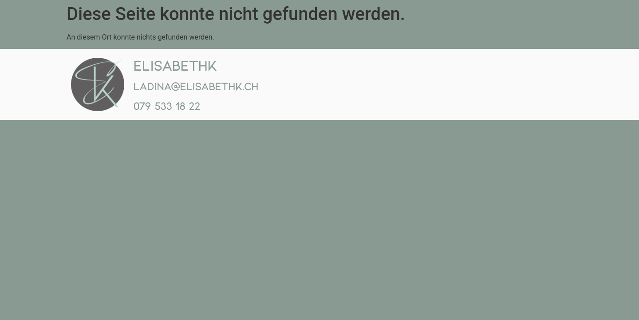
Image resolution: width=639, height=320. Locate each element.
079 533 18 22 (166, 105)
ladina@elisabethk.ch (195, 86)
